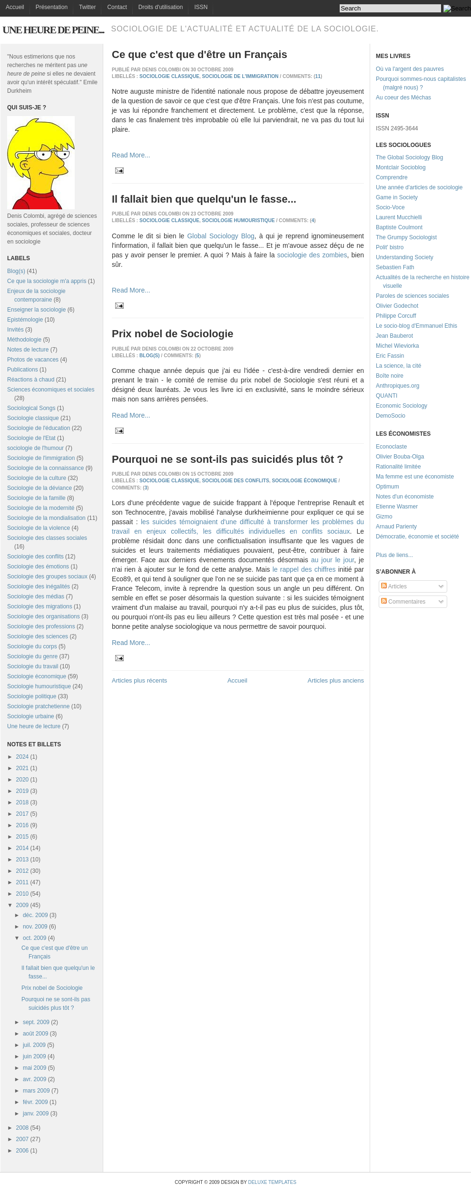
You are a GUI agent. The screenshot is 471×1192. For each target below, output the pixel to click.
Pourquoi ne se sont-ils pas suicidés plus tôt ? (227, 459)
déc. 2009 (35, 915)
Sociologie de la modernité (40, 508)
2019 (22, 791)
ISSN (200, 7)
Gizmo (384, 516)
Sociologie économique (36, 676)
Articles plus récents (139, 680)
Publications (22, 369)
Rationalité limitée (398, 466)
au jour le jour (332, 560)
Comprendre (392, 177)
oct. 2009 (34, 938)
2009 (22, 905)
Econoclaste (391, 446)
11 (318, 76)
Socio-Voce (390, 207)
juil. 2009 (34, 1045)
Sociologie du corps (32, 646)
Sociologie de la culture (36, 478)
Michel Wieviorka (397, 345)
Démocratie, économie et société (417, 536)
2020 (22, 779)
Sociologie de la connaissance (45, 468)
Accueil (15, 7)
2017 (22, 814)
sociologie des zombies (312, 255)
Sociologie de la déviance (39, 488)
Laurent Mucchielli (399, 217)
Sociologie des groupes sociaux (47, 576)
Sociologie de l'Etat (31, 438)
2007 (22, 1139)
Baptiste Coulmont (399, 227)
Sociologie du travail (32, 666)
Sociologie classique (33, 418)
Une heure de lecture (33, 726)
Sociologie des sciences (37, 636)
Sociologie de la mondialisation (46, 518)
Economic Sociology (401, 405)
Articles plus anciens (336, 680)
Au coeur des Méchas (403, 97)
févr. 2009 (35, 1102)
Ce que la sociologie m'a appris (46, 281)
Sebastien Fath (395, 267)
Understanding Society (404, 257)
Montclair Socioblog (401, 167)
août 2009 (35, 1033)
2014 (22, 848)
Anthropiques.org (397, 385)
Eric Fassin (390, 355)
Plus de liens (392, 555)
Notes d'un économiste (405, 496)
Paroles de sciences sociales (412, 296)
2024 (22, 756)
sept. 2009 (36, 1022)
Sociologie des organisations (43, 616)
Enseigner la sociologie (36, 309)
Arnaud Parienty (396, 526)
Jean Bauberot (394, 335)
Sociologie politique (31, 696)
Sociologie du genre (32, 656)
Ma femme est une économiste (415, 476)
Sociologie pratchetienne (38, 706)
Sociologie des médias (35, 596)
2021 (22, 768)
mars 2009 (36, 1090)
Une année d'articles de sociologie (419, 187)
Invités (15, 329)
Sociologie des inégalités (38, 586)
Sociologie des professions (41, 626)
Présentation (52, 7)
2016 (22, 825)
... (410, 555)
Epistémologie (25, 319)
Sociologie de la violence (38, 528)
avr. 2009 (34, 1079)
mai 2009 (34, 1068)
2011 (22, 882)
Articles (394, 586)
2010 (22, 893)
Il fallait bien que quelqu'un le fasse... (204, 199)
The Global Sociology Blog (409, 157)
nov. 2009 (35, 926)
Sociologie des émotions (38, 566)
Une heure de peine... (53, 30)
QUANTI (386, 395)
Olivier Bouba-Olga (400, 456)
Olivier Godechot (397, 306)
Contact (117, 7)
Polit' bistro (389, 247)
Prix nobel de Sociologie (52, 988)
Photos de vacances (33, 359)
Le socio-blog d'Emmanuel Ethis (416, 325)
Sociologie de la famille (36, 498)
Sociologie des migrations (39, 606)
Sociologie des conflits (35, 556)
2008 (22, 1127)
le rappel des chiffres (304, 569)
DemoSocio (390, 415)
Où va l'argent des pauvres (410, 69)
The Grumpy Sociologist (406, 237)
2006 (22, 1150)
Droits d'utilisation (160, 7)
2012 (22, 871)
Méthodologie (24, 339)
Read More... (131, 155)
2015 (22, 836)
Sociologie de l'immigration (41, 458)
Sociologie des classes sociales (47, 538)
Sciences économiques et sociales (50, 389)
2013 (22, 859)
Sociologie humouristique (39, 686)
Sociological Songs (31, 408)
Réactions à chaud (30, 379)
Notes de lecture (28, 349)
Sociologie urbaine (30, 716)
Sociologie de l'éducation (38, 428)
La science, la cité (398, 365)
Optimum (387, 486)
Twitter (87, 7)
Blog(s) (16, 271)
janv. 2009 (36, 1113)
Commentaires (403, 601)
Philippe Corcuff (396, 316)
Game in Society (397, 197)
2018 (22, 802)
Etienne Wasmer (397, 506)
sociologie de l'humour (35, 448)
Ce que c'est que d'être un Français (199, 54)
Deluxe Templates (272, 1182)
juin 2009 (34, 1056)
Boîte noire (389, 375)
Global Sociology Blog (220, 236)
